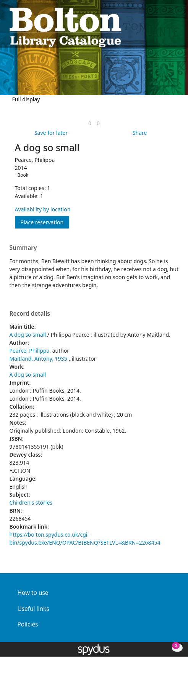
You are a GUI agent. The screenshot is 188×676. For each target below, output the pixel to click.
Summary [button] (23, 248)
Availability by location (43, 209)
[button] (165, 27)
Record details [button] (30, 313)
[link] (89, 123)
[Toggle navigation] (175, 27)
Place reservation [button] (45, 222)
